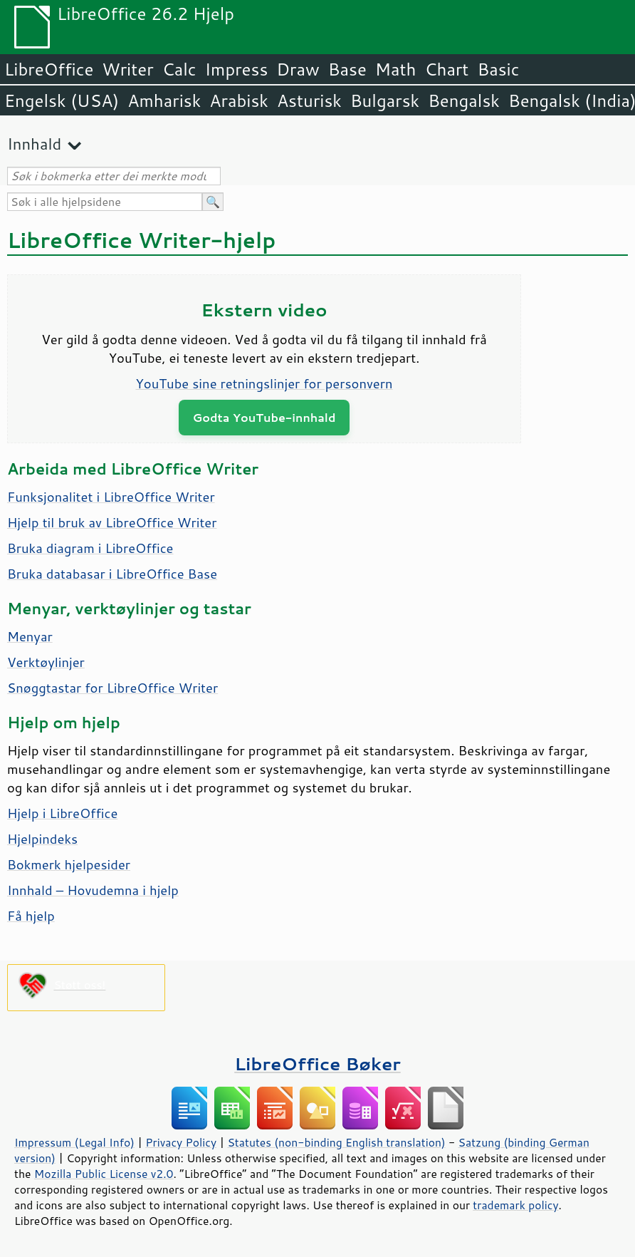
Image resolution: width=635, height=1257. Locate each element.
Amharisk (164, 100)
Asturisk (309, 100)
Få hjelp (31, 915)
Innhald (34, 144)
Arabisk (238, 100)
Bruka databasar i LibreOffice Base (112, 573)
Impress (236, 69)
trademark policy (515, 1205)
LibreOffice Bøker (317, 1063)
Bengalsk (464, 100)
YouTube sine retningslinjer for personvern (263, 383)
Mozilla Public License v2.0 (104, 1173)
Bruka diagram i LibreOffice (90, 548)
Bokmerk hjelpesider (68, 864)
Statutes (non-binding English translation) (336, 1142)
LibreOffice (48, 69)
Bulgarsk (384, 100)
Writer (127, 69)
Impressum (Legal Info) (74, 1142)
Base (347, 69)
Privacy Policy (180, 1142)
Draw (297, 69)
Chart (446, 69)
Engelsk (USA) (61, 100)
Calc (179, 69)
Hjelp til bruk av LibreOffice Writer (111, 522)
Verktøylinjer (46, 662)
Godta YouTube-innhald (264, 417)
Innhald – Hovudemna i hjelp (93, 890)
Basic (498, 69)
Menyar (30, 636)
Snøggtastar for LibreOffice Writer (112, 687)
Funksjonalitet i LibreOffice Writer (111, 496)
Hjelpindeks (42, 838)
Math (395, 69)
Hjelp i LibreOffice (62, 813)
